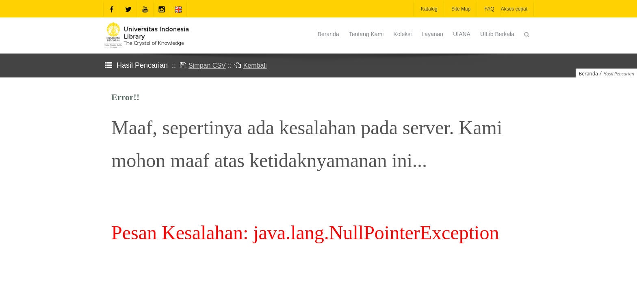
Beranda (328, 34)
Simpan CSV (207, 65)
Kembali (255, 65)
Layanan (432, 34)
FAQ (488, 9)
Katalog (429, 9)
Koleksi (402, 34)
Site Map (460, 9)
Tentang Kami (366, 34)
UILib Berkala (497, 34)
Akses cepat (514, 9)
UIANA (461, 34)
